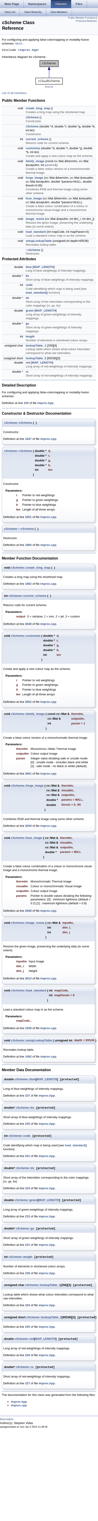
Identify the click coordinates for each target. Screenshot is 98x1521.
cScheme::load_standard (28, 990)
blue (29, 267)
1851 (28, 517)
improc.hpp (28, 50)
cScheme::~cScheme (19, 528)
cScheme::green (26, 1200)
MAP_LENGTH (43, 267)
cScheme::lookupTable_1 (42, 1285)
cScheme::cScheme (18, 422)
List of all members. (15, 93)
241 (27, 1156)
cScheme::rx (24, 1367)
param (49, 165)
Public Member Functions (81, 17)
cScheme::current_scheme (27, 595)
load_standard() (37, 292)
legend (49, 87)
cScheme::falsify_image (28, 714)
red (28, 362)
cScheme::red (24, 1339)
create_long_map (38, 108)
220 (26, 403)
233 (27, 1216)
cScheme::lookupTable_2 (44, 1317)
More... (19, 43)
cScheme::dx (25, 1168)
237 (27, 1095)
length (30, 336)
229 (27, 1355)
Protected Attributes (86, 21)
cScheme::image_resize (27, 922)
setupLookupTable (39, 241)
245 (27, 1326)
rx (27, 371)
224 (27, 1188)
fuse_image (34, 198)
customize (33, 148)
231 (27, 1244)
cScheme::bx (25, 1108)
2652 (28, 702)
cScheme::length (21, 1257)
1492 (28, 1056)
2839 (28, 825)
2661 (28, 773)
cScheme (32, 117)
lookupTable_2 (36, 358)
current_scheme (37, 139)
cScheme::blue (25, 1079)
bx (27, 275)
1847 (28, 439)
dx (27, 298)
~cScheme (33, 250)
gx (27, 323)
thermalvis (6, 1419)
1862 (28, 583)
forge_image (34, 177)
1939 (28, 1028)
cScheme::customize (25, 635)
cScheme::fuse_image (26, 838)
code (29, 285)
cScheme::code (19, 1136)
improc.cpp (48, 439)
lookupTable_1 (36, 345)
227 (27, 1383)
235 (27, 1123)
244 (27, 1305)
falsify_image (35, 161)
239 (27, 1273)
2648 (28, 624)
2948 (28, 910)
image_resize (35, 218)
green (30, 310)
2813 (28, 978)
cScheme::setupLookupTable (31, 1040)
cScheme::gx (25, 1228)
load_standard (36, 231)
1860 (28, 545)
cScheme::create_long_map (30, 567)
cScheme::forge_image (27, 785)
